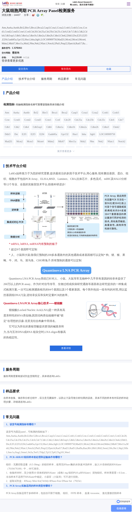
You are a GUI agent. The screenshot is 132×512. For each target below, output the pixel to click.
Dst (16, 134)
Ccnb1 (105, 112)
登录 (57, 4)
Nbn (92, 141)
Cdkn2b (94, 127)
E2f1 (24, 134)
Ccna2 (95, 112)
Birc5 (45, 112)
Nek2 (100, 141)
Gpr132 (65, 134)
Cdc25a (78, 120)
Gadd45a (52, 134)
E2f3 (33, 134)
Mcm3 (30, 141)
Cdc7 (121, 120)
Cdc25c (101, 120)
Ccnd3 (38, 120)
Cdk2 (16, 127)
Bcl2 (36, 112)
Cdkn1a (59, 127)
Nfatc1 (110, 141)
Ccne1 (48, 120)
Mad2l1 (8, 141)
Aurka (16, 112)
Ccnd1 (17, 120)
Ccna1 (85, 112)
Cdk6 (49, 127)
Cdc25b (90, 120)
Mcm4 (40, 141)
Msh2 (83, 141)
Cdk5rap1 (37, 127)
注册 (63, 4)
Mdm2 (51, 141)
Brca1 (54, 112)
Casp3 (75, 112)
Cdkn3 (105, 127)
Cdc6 (111, 120)
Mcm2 (19, 141)
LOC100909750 (107, 134)
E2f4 (42, 134)
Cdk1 (7, 127)
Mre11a (72, 141)
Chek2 (116, 127)
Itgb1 (92, 134)
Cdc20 (67, 120)
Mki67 (61, 141)
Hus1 (75, 134)
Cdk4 (26, 127)
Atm (7, 112)
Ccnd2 (27, 120)
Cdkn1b (71, 127)
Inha (84, 134)
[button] (127, 4)
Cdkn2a (83, 127)
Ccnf (57, 120)
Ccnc (7, 120)
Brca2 (64, 112)
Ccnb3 (116, 112)
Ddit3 (7, 134)
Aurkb (26, 112)
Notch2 (121, 141)
